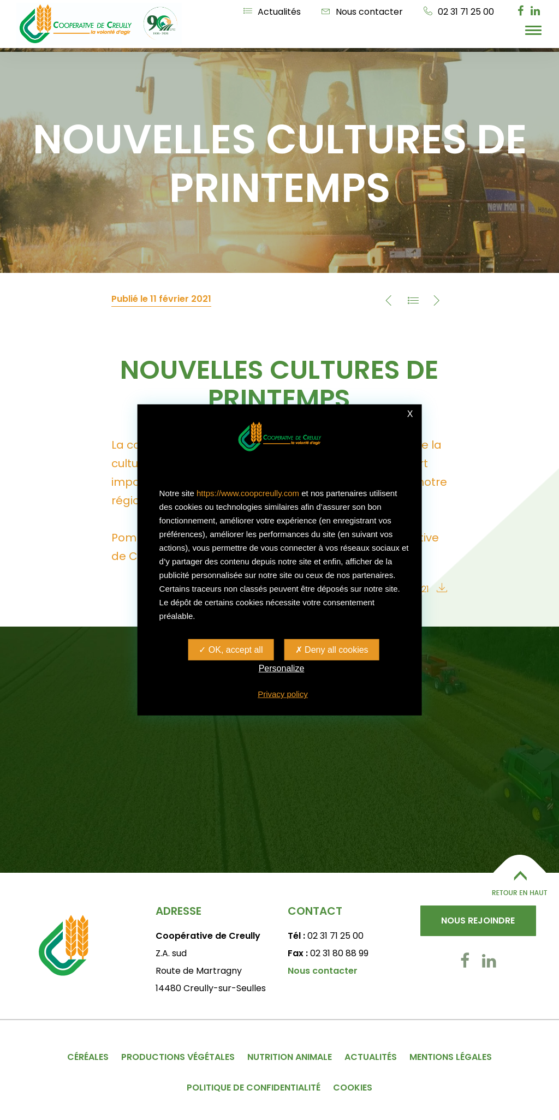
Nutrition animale (289, 1057)
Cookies (352, 1087)
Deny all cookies (331, 649)
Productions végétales (178, 1057)
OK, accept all (231, 649)
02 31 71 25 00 (459, 11)
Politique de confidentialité (253, 1087)
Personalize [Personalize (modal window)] (282, 668)
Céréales (88, 1057)
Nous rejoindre (478, 920)
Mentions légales (450, 1057)
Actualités (272, 11)
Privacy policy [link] (283, 694)
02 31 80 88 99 (339, 953)
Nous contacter (362, 11)
